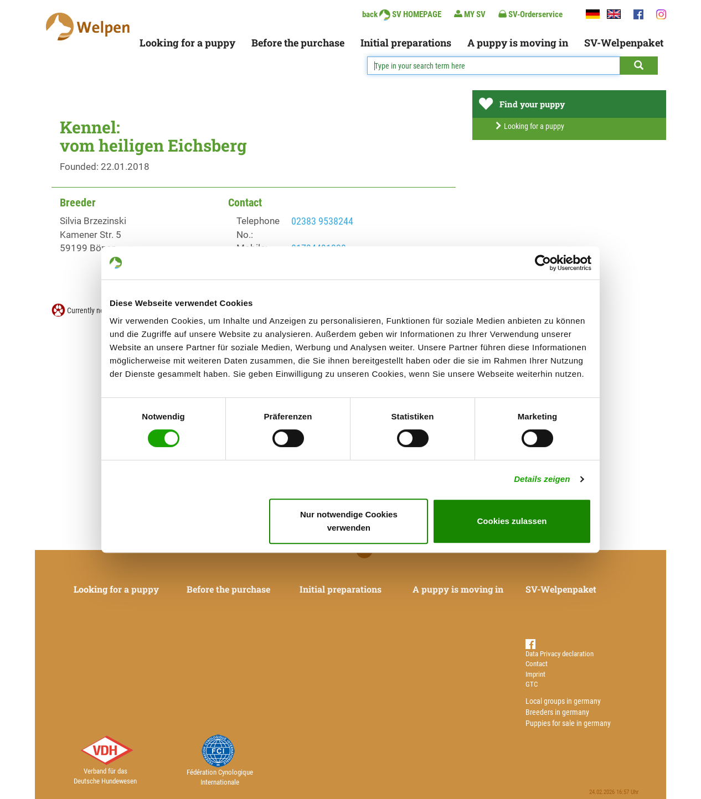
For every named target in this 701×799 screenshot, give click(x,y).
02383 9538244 (322, 221)
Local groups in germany (563, 701)
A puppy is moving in (517, 42)
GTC (531, 684)
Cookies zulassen (512, 521)
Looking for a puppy (187, 42)
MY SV (470, 14)
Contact (536, 664)
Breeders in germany (557, 712)
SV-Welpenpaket (623, 42)
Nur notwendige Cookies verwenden (349, 521)
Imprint (535, 674)
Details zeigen (542, 479)
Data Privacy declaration (559, 654)
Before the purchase (297, 42)
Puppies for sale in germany (568, 723)
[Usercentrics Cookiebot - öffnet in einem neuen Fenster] (542, 263)
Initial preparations (405, 42)
